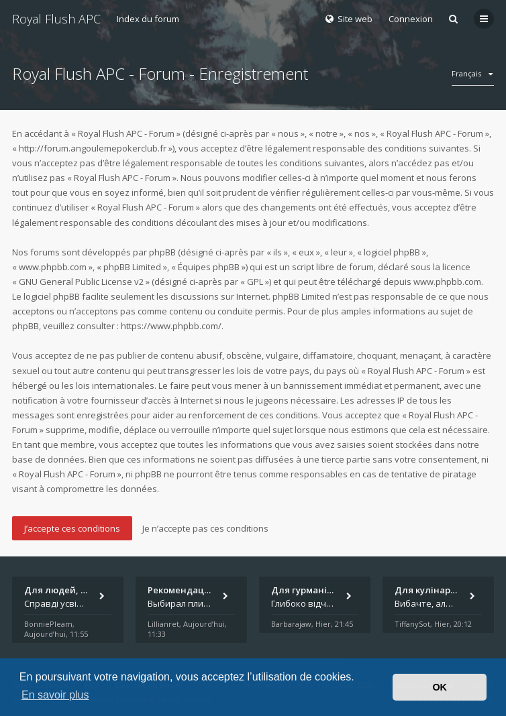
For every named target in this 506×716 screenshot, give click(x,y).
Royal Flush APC (56, 19)
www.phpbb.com (447, 282)
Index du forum (148, 19)
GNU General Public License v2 (81, 282)
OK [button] (439, 687)
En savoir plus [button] (55, 695)
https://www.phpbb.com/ (171, 326)
